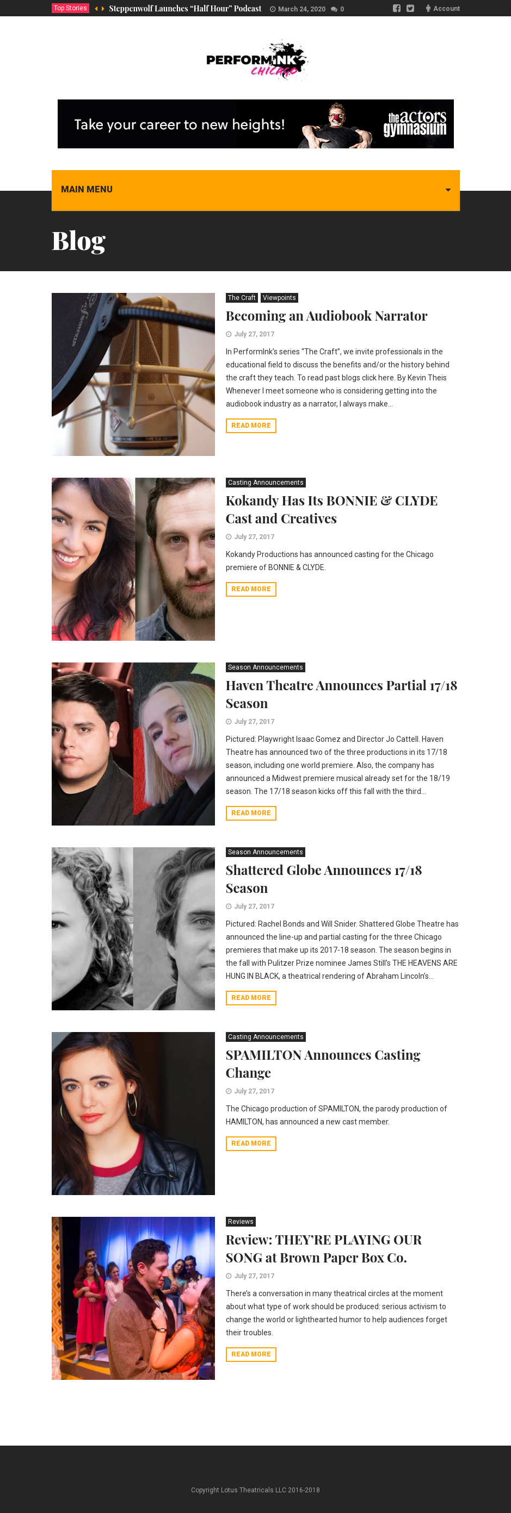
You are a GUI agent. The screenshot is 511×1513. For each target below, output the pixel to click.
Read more (251, 425)
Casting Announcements (266, 482)
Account (446, 8)
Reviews (241, 1222)
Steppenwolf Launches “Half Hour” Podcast (185, 8)
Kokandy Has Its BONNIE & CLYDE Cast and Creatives (332, 509)
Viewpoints (279, 298)
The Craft (242, 298)
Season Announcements (265, 667)
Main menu (87, 189)
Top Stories (70, 8)
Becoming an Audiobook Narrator (327, 315)
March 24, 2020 (301, 9)
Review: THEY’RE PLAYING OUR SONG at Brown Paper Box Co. (324, 1248)
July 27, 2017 (254, 334)
